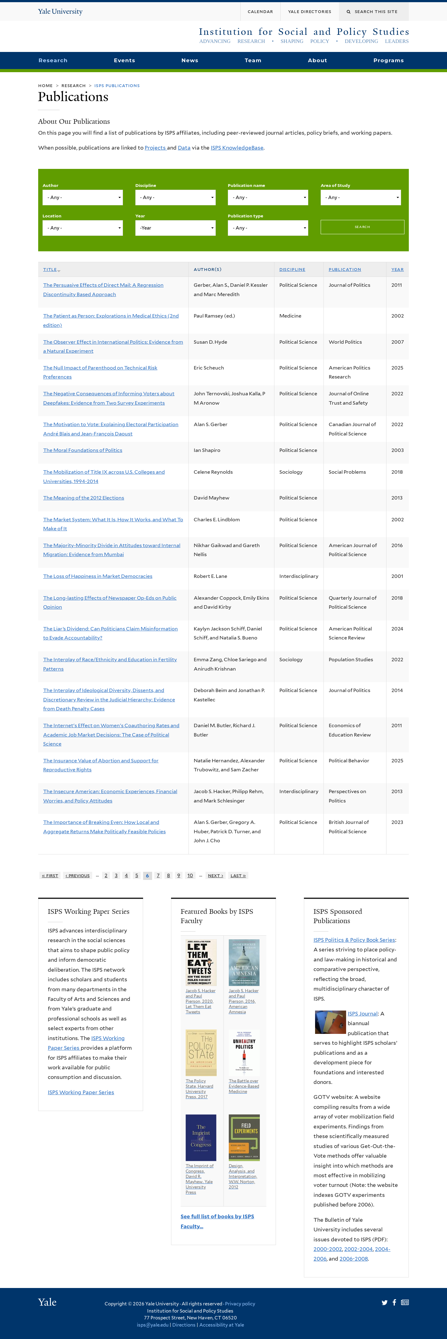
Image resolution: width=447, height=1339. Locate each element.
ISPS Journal (363, 1014)
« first (50, 875)
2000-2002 (328, 1249)
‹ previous (77, 875)
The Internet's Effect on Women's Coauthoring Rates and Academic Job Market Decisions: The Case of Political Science (111, 735)
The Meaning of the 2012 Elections (83, 498)
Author (50, 185)
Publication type (245, 215)
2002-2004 (358, 1249)
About (317, 60)
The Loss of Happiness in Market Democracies (97, 576)
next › (215, 875)
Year (140, 215)
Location (52, 215)
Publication (345, 269)
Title (52, 269)
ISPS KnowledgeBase (237, 148)
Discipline (145, 185)
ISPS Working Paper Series (81, 1092)
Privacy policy (240, 1304)
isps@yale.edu (153, 1325)
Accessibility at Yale (221, 1325)
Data (184, 148)
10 (190, 875)
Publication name (246, 185)
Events (124, 60)
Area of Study (335, 185)
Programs (388, 60)
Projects (156, 148)
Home (45, 85)
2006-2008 (354, 1259)
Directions (184, 1325)
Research (53, 60)
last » (238, 875)
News (189, 60)
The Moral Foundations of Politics (82, 450)
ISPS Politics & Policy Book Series (354, 940)
